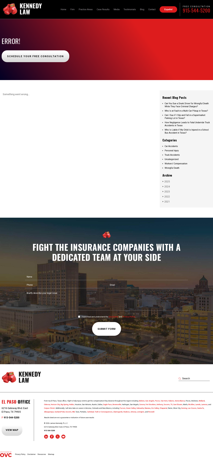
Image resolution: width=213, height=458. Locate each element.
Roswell (151, 412)
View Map (12, 430)
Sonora (142, 404)
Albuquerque (49, 412)
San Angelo (149, 401)
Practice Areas (86, 9)
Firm (72, 9)
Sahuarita (140, 408)
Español (168, 9)
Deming (184, 408)
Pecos (157, 401)
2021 (166, 201)
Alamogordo (118, 412)
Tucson (122, 408)
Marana (147, 408)
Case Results (103, 9)
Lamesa (204, 404)
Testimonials (130, 9)
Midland (202, 401)
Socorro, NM (70, 412)
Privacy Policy (129, 317)
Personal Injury (172, 150)
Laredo (198, 404)
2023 (166, 191)
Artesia (133, 412)
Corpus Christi (49, 408)
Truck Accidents (172, 155)
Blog (142, 9)
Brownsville (117, 404)
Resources (42, 454)
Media (117, 9)
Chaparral (163, 408)
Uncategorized (171, 159)
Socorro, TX (168, 404)
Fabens (171, 401)
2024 (166, 186)
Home (63, 9)
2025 (166, 181)
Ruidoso (126, 412)
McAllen (191, 404)
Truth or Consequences (103, 412)
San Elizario (177, 404)
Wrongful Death (172, 168)
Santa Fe (200, 408)
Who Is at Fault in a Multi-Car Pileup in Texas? (186, 111)
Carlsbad (90, 412)
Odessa (47, 404)
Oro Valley (155, 408)
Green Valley (131, 408)
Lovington (140, 412)
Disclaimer (113, 317)
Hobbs (71, 404)
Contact (152, 9)
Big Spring (64, 404)
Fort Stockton (151, 404)
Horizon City (55, 404)
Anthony (159, 404)
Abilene (142, 401)
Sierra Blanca (180, 401)
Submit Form (107, 328)
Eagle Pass (107, 404)
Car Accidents (171, 146)
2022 (166, 196)
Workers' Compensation (176, 163)
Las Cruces (192, 408)
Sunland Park (60, 412)
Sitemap (51, 454)
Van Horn (164, 401)
